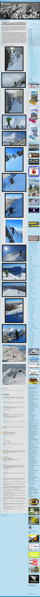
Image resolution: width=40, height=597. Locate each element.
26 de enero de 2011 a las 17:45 (7, 447)
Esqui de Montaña (31, 281)
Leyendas (30, 301)
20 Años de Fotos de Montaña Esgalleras (34, 248)
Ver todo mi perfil (34, 527)
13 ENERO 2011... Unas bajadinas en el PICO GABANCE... (34, 65)
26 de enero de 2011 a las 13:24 (7, 423)
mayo (31, 50)
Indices (29, 295)
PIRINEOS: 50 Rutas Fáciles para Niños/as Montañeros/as (33, 327)
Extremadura (30, 282)
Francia (29, 286)
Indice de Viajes (30, 294)
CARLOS (4, 401)
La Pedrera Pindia (31, 300)
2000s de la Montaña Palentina (8, 390)
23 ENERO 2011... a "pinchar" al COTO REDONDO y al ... (34, 60)
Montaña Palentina (19, 390)
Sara (3, 464)
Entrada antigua (24, 514)
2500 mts (30, 258)
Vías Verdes (30, 345)
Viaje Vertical (30, 344)
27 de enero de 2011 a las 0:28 (7, 469)
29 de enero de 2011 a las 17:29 (7, 509)
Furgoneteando (30, 287)
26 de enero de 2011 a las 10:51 (7, 410)
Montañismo (23, 390)
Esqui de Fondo (30, 280)
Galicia (29, 288)
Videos (29, 346)
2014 (30, 38)
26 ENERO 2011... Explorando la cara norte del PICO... (34, 59)
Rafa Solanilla (5, 449)
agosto (31, 47)
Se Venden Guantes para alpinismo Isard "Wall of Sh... (34, 56)
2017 (30, 35)
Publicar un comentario (5, 511)
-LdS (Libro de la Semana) (32, 245)
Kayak (29, 296)
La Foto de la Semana (31, 299)
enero (31, 54)
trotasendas (4, 420)
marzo (31, 52)
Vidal (5, 389)
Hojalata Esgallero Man (31, 292)
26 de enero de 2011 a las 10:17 (7, 403)
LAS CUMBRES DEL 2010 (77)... (34, 57)
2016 (30, 36)
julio (30, 48)
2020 (30, 32)
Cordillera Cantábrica (14, 390)
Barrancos (30, 259)
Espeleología (30, 278)
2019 (30, 33)
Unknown (4, 431)
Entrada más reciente (5, 514)
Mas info (30, 302)
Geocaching (30, 289)
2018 (30, 34)
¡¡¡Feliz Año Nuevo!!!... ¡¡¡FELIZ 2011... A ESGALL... (34, 76)
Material (30, 303)
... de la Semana (31, 247)
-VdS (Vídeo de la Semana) (32, 246)
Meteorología (30, 304)
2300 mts (30, 256)
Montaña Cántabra (31, 306)
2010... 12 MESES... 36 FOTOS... (34, 74)
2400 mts (30, 257)
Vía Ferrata (30, 343)
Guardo (29, 291)
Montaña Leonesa (31, 307)
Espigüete (30, 279)
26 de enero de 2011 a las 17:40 (7, 435)
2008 (30, 80)
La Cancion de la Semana (32, 298)
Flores (29, 284)
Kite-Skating (30, 297)
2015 (30, 37)
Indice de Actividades (31, 293)
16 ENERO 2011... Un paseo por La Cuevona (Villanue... (34, 64)
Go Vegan (30, 290)
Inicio (15, 514)
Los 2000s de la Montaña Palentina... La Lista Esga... (33, 73)
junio (30, 49)
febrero (31, 53)
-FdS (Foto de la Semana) (32, 244)
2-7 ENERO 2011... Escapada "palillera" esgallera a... (33, 67)
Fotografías (30, 285)
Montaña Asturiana (31, 305)
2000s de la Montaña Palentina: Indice (33, 254)
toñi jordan (4, 456)
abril (30, 51)
